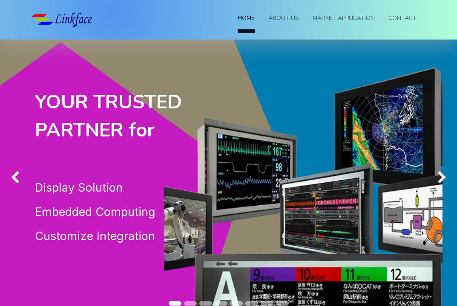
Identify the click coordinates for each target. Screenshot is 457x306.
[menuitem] (246, 20)
